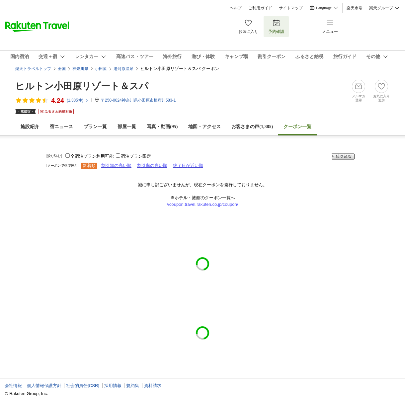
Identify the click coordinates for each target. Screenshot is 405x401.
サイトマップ (291, 8)
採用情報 (112, 385)
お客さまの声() (252, 126)
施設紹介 (30, 126)
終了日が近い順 (188, 165)
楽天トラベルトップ (33, 68)
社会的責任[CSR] (82, 385)
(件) (78, 100)
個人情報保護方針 (44, 385)
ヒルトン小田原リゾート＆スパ (81, 86)
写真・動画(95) (162, 126)
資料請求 (152, 385)
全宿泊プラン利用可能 (92, 156)
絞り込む (343, 156)
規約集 (132, 385)
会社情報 (13, 385)
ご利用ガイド (260, 8)
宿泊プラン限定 (136, 156)
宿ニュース (61, 126)
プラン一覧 (95, 126)
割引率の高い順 (152, 165)
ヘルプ (236, 8)
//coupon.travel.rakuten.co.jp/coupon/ (202, 204)
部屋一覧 (127, 126)
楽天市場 (355, 8)
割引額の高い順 (116, 165)
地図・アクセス (204, 126)
